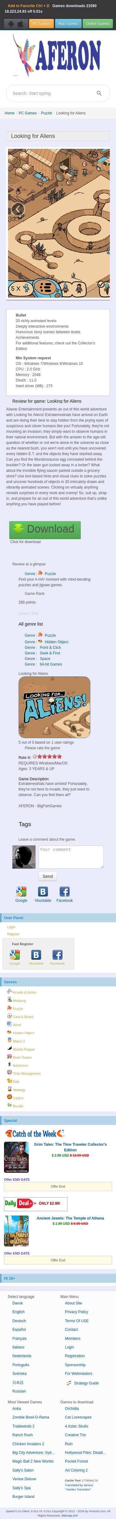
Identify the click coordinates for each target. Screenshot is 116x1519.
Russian (19, 1391)
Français (19, 1338)
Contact (71, 1329)
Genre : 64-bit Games (43, 664)
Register (13, 934)
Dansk (17, 1303)
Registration (75, 1356)
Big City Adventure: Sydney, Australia (36, 1452)
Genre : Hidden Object (46, 642)
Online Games (98, 23)
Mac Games (68, 23)
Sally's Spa (21, 1488)
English (18, 1312)
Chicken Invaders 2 (28, 1444)
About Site (73, 1303)
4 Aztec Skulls (76, 1426)
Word (14, 1024)
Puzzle (46, 113)
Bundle (15, 1105)
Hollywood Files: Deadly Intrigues (89, 1452)
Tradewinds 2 (23, 1426)
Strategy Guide (82, 1383)
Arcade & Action (22, 991)
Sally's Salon (22, 1470)
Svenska (19, 1373)
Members (72, 1338)
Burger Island (23, 1497)
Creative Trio (75, 1435)
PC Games (41, 23)
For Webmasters (78, 1373)
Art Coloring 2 (76, 1470)
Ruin (69, 1444)
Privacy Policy (76, 1312)
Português (20, 1365)
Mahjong (16, 1000)
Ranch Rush (22, 1435)
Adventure (17, 1064)
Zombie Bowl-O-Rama (30, 1417)
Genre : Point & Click (43, 647)
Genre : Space (37, 659)
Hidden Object (20, 1032)
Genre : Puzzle (40, 574)
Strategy (16, 1089)
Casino (15, 1097)
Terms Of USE (77, 1321)
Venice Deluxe (24, 1479)
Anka (16, 1408)
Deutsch (19, 1321)
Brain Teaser (19, 1056)
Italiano (18, 1347)
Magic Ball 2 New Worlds (33, 1461)
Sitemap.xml (69, 1515)
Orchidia (72, 1408)
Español (19, 1329)
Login (11, 927)
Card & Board (20, 1016)
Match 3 (16, 1040)
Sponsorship (75, 1365)
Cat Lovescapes (78, 1417)
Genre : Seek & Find (42, 653)
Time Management (24, 1072)
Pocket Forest (76, 1461)
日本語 (18, 1382)
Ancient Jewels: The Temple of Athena (70, 1218)
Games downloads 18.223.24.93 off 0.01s (51, 9)
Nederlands (21, 1356)
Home (10, 113)
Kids (13, 1080)
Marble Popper (21, 1048)
